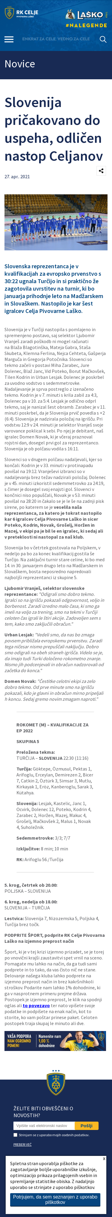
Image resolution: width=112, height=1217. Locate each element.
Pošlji (87, 1125)
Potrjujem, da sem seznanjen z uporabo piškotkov (55, 1199)
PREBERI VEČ (22, 1144)
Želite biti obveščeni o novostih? (43, 1112)
